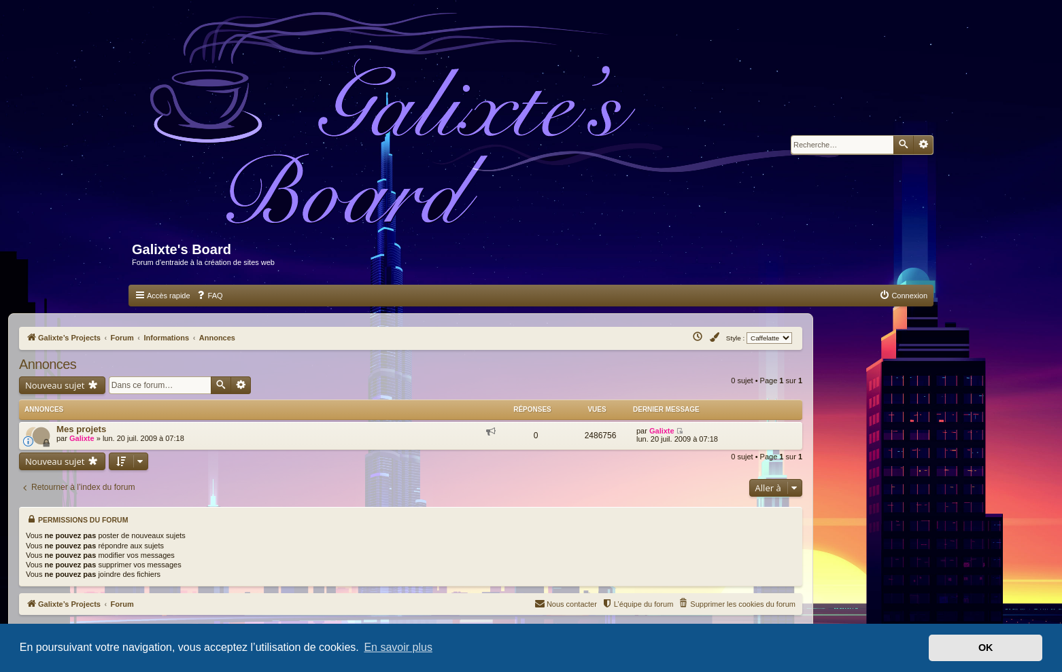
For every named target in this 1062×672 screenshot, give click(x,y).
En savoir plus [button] (398, 647)
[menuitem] (209, 295)
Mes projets (81, 426)
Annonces (47, 364)
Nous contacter (565, 598)
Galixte (82, 435)
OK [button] (985, 647)
